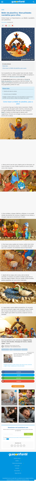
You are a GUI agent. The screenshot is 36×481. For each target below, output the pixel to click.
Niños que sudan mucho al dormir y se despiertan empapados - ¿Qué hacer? (26, 420)
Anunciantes (17, 470)
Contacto (17, 468)
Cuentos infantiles (17, 349)
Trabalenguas (24, 349)
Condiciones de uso (22, 437)
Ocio (2, 9)
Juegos (11, 349)
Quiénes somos (17, 458)
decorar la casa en (17, 76)
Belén (3, 112)
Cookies (17, 460)
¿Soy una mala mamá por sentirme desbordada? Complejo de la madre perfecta (8, 420)
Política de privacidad (17, 463)
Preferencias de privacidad (13, 437)
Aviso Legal (17, 465)
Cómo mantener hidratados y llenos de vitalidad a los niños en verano (26, 403)
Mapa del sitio (18, 473)
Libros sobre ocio (5, 349)
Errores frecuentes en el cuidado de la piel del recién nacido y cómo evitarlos (9, 403)
